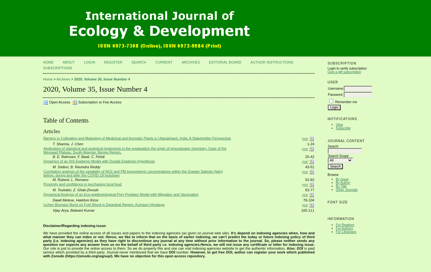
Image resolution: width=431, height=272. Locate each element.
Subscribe (343, 128)
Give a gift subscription (344, 72)
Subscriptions (57, 68)
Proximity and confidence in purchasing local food (82, 184)
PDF (305, 138)
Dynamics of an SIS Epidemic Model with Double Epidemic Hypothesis (99, 161)
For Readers (345, 225)
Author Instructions (272, 62)
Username (335, 88)
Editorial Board (225, 62)
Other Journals (346, 190)
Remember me (346, 102)
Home (48, 62)
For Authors (344, 228)
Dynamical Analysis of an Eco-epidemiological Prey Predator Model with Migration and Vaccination (120, 194)
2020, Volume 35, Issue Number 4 (102, 79)
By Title (341, 186)
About (69, 62)
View (339, 124)
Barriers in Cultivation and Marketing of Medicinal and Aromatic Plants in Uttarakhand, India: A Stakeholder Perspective (137, 138)
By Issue (342, 179)
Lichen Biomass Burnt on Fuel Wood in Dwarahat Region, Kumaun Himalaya (103, 205)
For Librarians (346, 232)
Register (113, 62)
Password (335, 94)
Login (89, 62)
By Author (343, 183)
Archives (191, 62)
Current (164, 62)
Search (138, 62)
